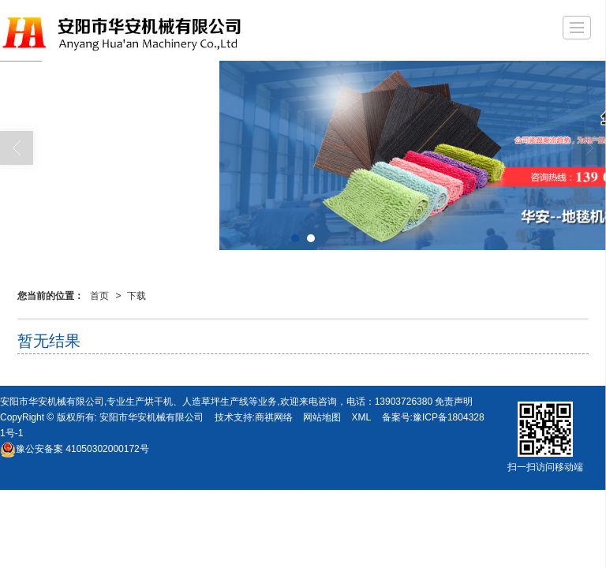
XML (362, 417)
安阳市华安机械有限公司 (151, 417)
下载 (136, 295)
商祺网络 (274, 417)
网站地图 (322, 417)
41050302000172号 (74, 448)
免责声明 (454, 401)
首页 (99, 295)
